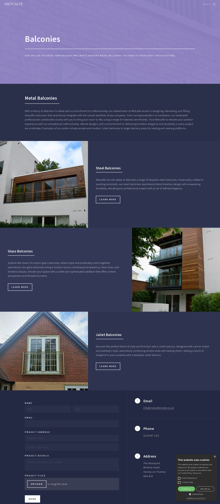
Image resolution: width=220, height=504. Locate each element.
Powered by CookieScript (196, 498)
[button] (196, 494)
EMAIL (37, 417)
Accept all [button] (186, 489)
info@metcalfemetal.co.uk (158, 408)
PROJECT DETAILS (37, 455)
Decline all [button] (205, 489)
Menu (207, 4)
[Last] (96, 409)
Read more (197, 473)
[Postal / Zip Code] (72, 447)
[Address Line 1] (72, 438)
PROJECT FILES (35, 475)
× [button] (215, 457)
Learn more (107, 199)
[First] (48, 409)
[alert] (196, 477)
